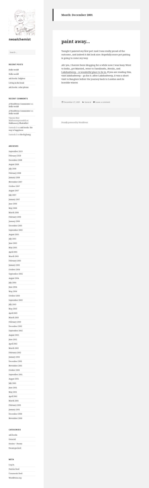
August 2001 (14, 379)
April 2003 (13, 313)
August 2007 (14, 190)
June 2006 (13, 204)
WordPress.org (15, 478)
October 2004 (14, 269)
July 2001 (12, 383)
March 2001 (14, 401)
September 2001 (16, 374)
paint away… (75, 41)
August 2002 (14, 335)
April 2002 (13, 344)
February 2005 (15, 260)
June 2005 (13, 243)
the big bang (25, 134)
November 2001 (15, 365)
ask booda (13, 435)
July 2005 (12, 239)
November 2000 (15, 418)
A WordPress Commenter (19, 104)
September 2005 (16, 230)
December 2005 (15, 225)
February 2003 (15, 322)
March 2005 (14, 256)
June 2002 (13, 339)
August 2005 (14, 234)
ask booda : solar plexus (19, 87)
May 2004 (13, 291)
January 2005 (14, 265)
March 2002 (14, 348)
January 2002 (14, 357)
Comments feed (15, 473)
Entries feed (14, 469)
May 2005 (13, 247)
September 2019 (16, 151)
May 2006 (13, 208)
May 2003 (13, 309)
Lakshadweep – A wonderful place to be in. (84, 72)
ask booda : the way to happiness (21, 128)
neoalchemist (20, 39)
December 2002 (15, 326)
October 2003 (14, 296)
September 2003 (16, 300)
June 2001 (13, 387)
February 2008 (15, 173)
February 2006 (15, 217)
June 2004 (13, 287)
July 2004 (12, 282)
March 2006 (14, 212)
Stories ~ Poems (15, 443)
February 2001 (15, 405)
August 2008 (14, 164)
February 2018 (15, 155)
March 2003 (14, 317)
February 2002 (15, 352)
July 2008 (12, 168)
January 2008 (14, 177)
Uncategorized (15, 448)
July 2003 (12, 304)
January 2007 (14, 199)
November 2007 (15, 182)
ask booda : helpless (17, 78)
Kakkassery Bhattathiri (18, 123)
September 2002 (16, 330)
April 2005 (13, 252)
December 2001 (15, 361)
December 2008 (15, 160)
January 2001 (14, 409)
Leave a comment (102, 102)
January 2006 (14, 221)
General (12, 439)
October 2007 (14, 186)
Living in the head (16, 83)
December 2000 (15, 414)
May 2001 (13, 392)
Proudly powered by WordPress (74, 122)
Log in (11, 464)
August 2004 (14, 278)
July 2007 (12, 195)
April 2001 (13, 396)
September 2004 (16, 274)
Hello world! (14, 69)
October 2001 (14, 370)
